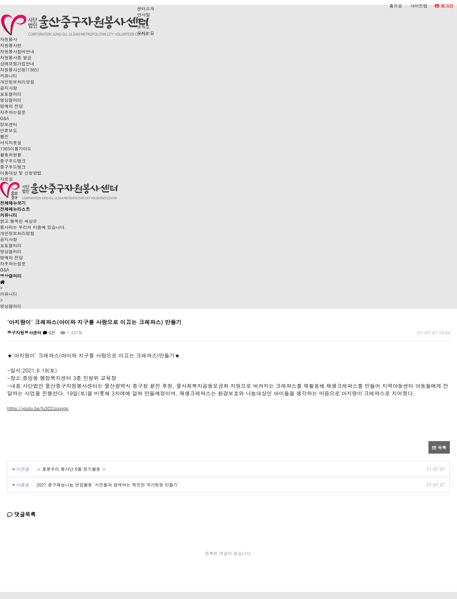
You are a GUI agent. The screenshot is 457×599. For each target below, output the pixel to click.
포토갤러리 (10, 94)
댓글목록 (21, 514)
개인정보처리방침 (17, 82)
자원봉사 (8, 39)
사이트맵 (418, 6)
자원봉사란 (10, 45)
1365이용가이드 (15, 148)
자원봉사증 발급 (15, 57)
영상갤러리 (10, 100)
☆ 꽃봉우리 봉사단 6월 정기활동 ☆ (71, 469)
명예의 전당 (11, 106)
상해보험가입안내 (17, 63)
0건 (49, 332)
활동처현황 (10, 154)
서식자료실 (10, 142)
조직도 (143, 27)
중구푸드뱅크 (13, 161)
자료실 (6, 179)
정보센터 (8, 124)
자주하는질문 (13, 112)
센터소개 (145, 8)
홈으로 (395, 6)
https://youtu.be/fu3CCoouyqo (37, 408)
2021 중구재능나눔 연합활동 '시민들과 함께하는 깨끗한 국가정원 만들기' (107, 484)
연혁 (141, 21)
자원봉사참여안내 (17, 51)
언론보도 (8, 130)
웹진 (4, 136)
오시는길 (145, 33)
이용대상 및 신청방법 (20, 173)
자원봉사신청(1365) (19, 69)
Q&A (4, 118)
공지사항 (8, 88)
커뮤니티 (8, 76)
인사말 (143, 14)
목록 (439, 447)
